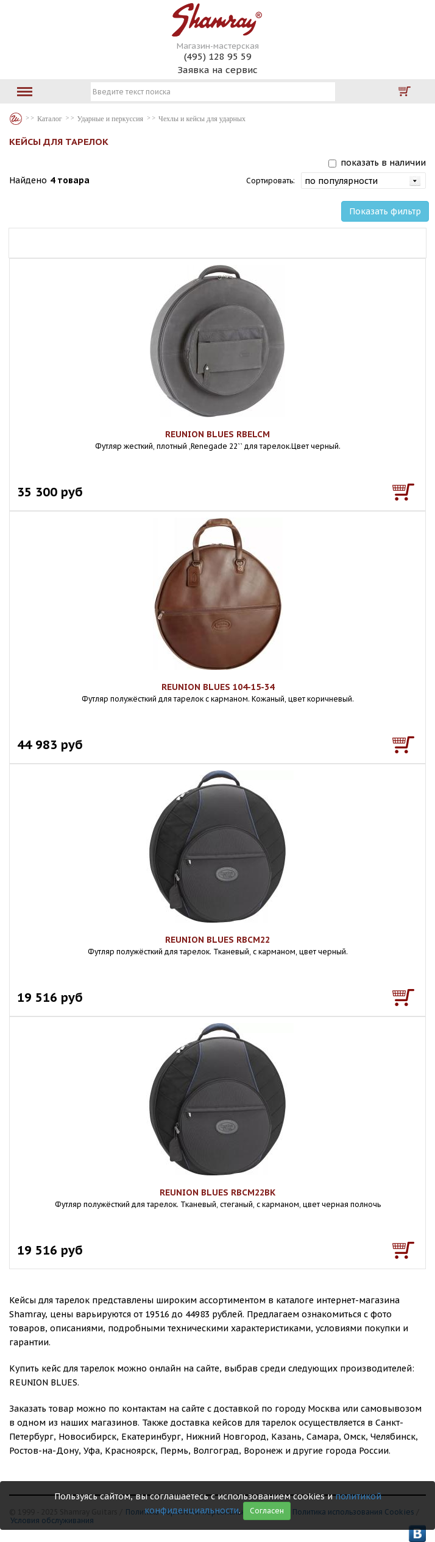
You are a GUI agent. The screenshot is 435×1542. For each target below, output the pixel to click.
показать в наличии (383, 162)
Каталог (16, 119)
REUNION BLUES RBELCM (217, 434)
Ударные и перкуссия (110, 118)
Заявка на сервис (217, 70)
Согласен (267, 1510)
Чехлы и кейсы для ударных (202, 118)
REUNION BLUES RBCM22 (217, 940)
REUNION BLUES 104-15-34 (217, 687)
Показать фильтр (385, 211)
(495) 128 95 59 (218, 56)
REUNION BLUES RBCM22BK (217, 1192)
